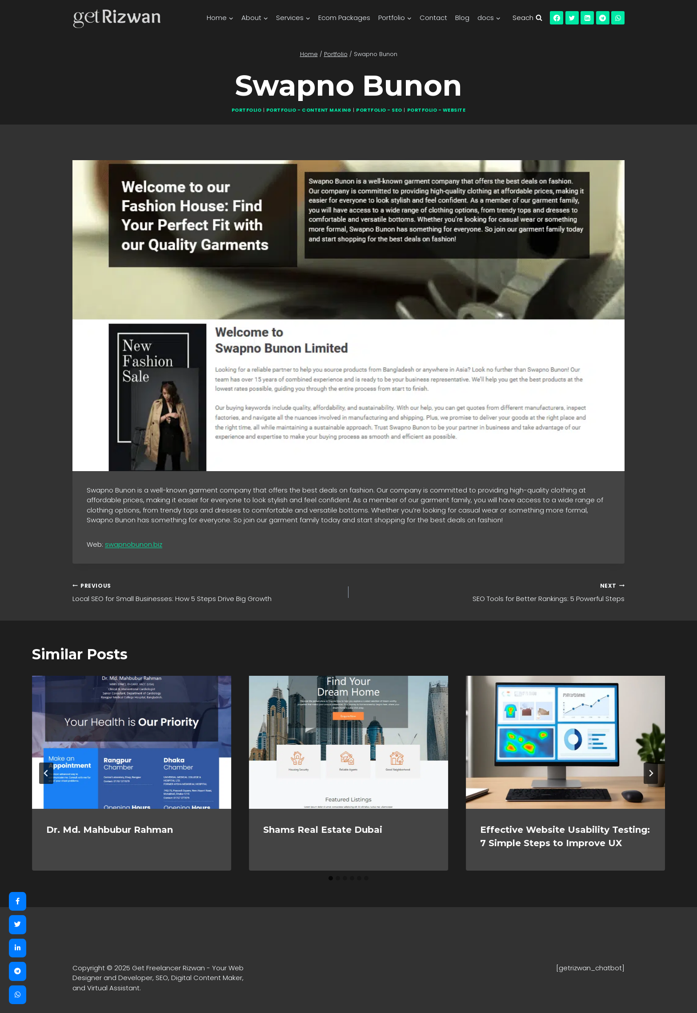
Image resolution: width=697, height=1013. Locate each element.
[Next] (651, 773)
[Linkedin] (587, 17)
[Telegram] (602, 17)
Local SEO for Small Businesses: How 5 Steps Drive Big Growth (207, 592)
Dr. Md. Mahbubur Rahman (109, 829)
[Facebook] (556, 17)
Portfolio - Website (436, 110)
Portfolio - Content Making (309, 110)
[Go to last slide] (46, 773)
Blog (462, 17)
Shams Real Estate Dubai (322, 829)
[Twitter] (572, 17)
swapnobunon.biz (133, 544)
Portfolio (247, 110)
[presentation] (131, 742)
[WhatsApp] (618, 17)
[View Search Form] (527, 18)
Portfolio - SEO (379, 110)
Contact (433, 17)
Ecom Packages (344, 17)
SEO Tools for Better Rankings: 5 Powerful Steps (490, 592)
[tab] (330, 878)
